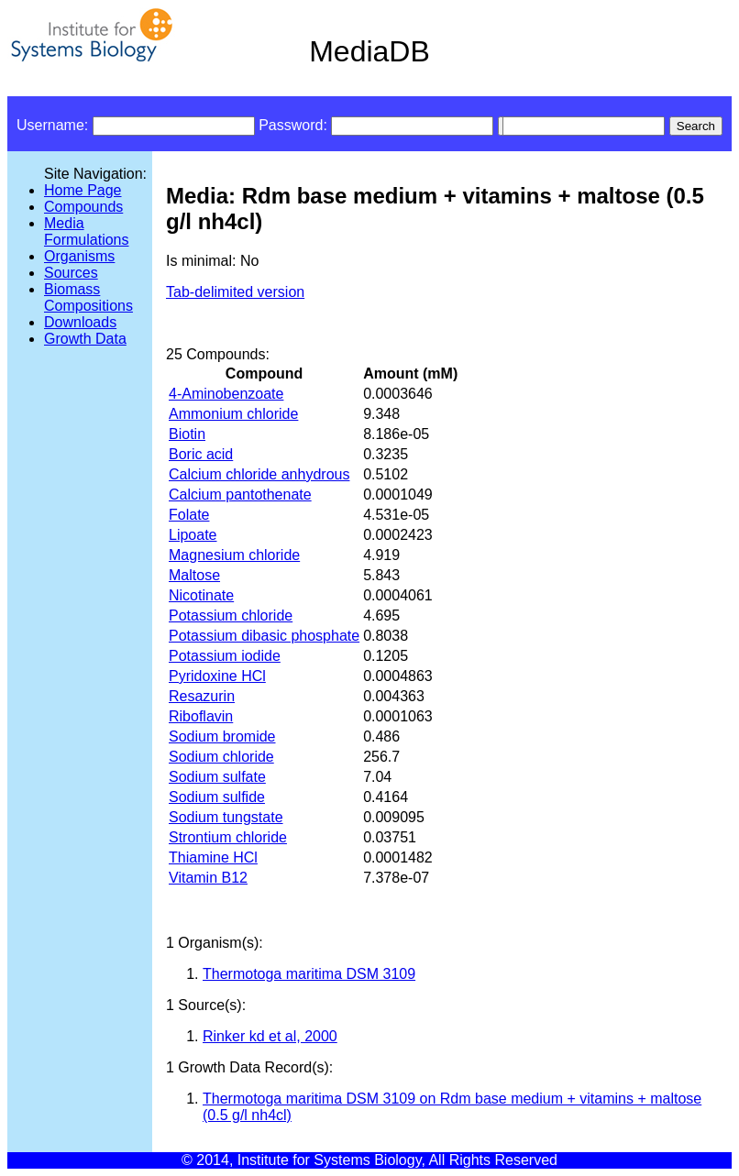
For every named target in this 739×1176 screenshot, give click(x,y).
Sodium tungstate (226, 817)
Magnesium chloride (234, 555)
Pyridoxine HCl (217, 676)
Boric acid (201, 454)
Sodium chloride (221, 756)
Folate (189, 514)
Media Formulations (86, 231)
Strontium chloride (228, 837)
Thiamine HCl (213, 857)
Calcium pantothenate (240, 494)
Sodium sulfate (217, 777)
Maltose (194, 575)
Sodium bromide (222, 736)
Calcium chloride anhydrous (259, 474)
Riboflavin (201, 716)
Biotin (187, 434)
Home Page (83, 190)
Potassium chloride (230, 615)
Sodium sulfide (217, 797)
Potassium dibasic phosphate (264, 635)
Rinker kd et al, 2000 (270, 1036)
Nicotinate (201, 595)
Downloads (80, 322)
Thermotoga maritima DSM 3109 (309, 974)
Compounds (83, 206)
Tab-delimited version (235, 292)
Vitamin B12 (208, 877)
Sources (71, 272)
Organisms (79, 256)
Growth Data (85, 338)
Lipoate (193, 535)
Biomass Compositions (88, 297)
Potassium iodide (225, 656)
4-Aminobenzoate (226, 393)
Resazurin (202, 696)
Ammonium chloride (233, 414)
